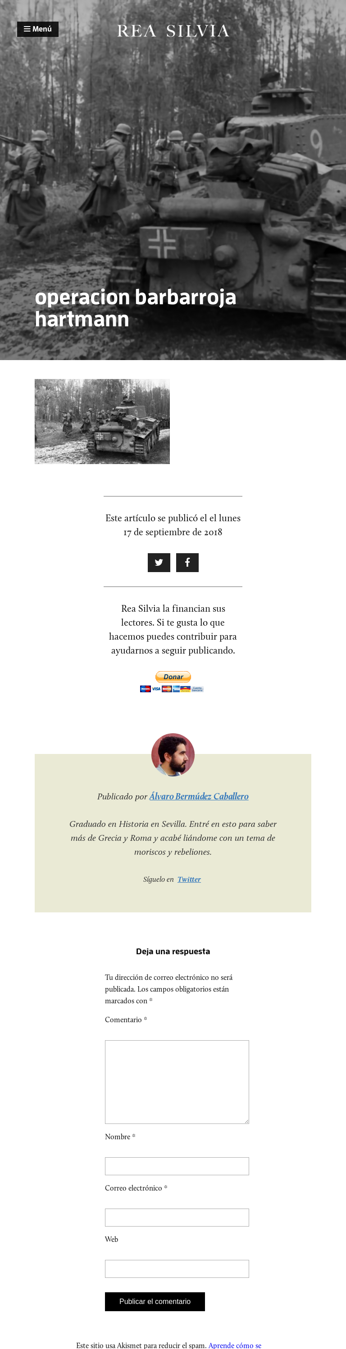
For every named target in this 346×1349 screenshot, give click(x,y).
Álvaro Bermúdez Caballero (199, 796)
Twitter (189, 879)
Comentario (126, 1019)
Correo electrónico (136, 1202)
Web (111, 1254)
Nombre (120, 1151)
